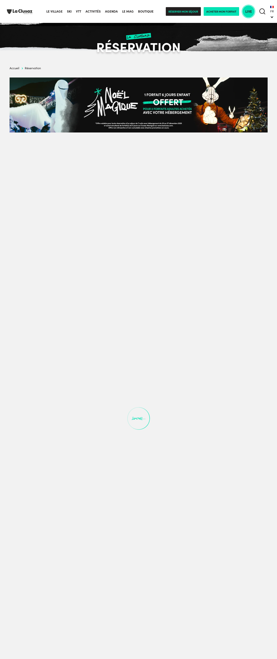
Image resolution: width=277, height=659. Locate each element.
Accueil (14, 68)
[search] (262, 11)
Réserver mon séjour (183, 11)
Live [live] (248, 11)
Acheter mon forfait (221, 11)
